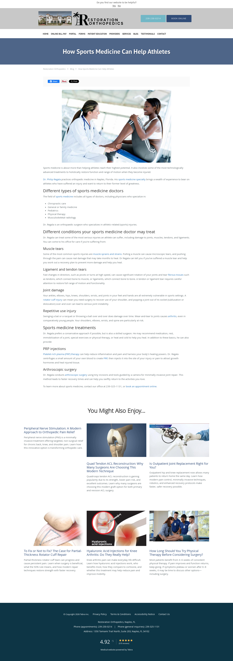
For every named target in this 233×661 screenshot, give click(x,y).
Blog (72, 69)
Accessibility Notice (145, 614)
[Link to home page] (77, 18)
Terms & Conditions (120, 614)
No (119, 5)
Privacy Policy (100, 614)
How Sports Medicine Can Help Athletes (96, 69)
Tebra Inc (84, 614)
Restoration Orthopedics (54, 69)
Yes (114, 5)
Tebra (130, 649)
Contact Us (164, 614)
